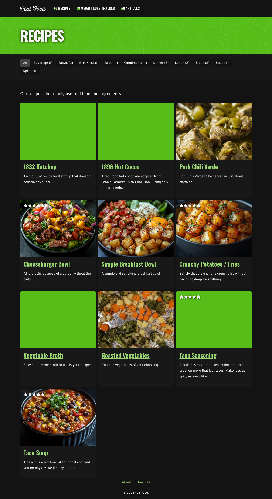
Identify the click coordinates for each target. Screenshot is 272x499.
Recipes (62, 8)
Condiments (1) (135, 63)
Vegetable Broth (43, 355)
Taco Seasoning (198, 355)
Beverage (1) (42, 63)
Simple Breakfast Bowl (129, 264)
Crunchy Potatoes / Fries (209, 264)
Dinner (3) (161, 63)
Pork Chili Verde (198, 166)
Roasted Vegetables (126, 355)
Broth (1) (111, 63)
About (126, 482)
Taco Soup (36, 452)
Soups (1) (223, 63)
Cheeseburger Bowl (47, 264)
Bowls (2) (66, 63)
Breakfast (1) (88, 63)
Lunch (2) (182, 63)
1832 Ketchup (40, 166)
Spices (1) (30, 71)
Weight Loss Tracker (96, 8)
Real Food (32, 8)
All (25, 63)
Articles (130, 8)
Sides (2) (202, 63)
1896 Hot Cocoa (121, 166)
